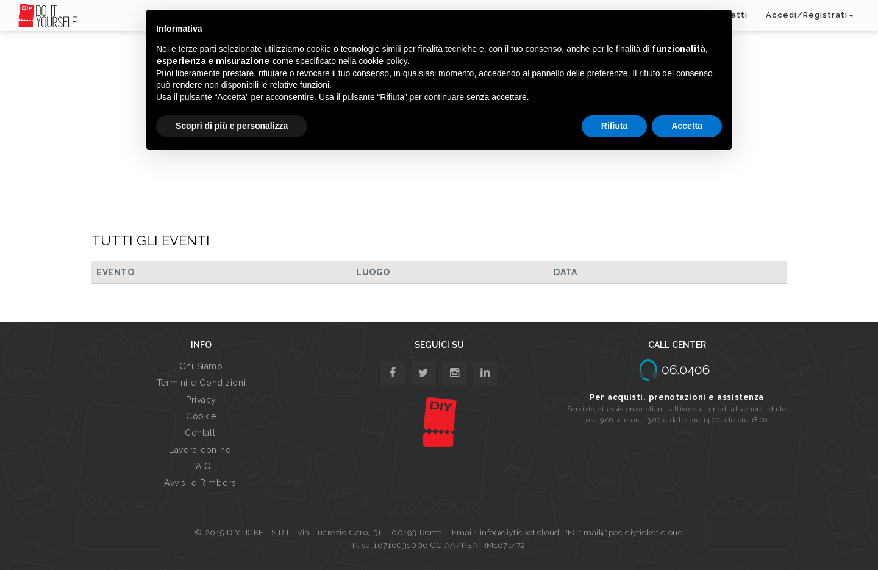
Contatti (201, 433)
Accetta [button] (686, 126)
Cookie (201, 416)
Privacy (201, 400)
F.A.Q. (201, 466)
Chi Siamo (201, 366)
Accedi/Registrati (810, 15)
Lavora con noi (201, 450)
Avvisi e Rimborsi (201, 483)
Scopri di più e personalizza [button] (232, 126)
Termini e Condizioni (201, 383)
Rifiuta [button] (614, 126)
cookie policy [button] (383, 61)
